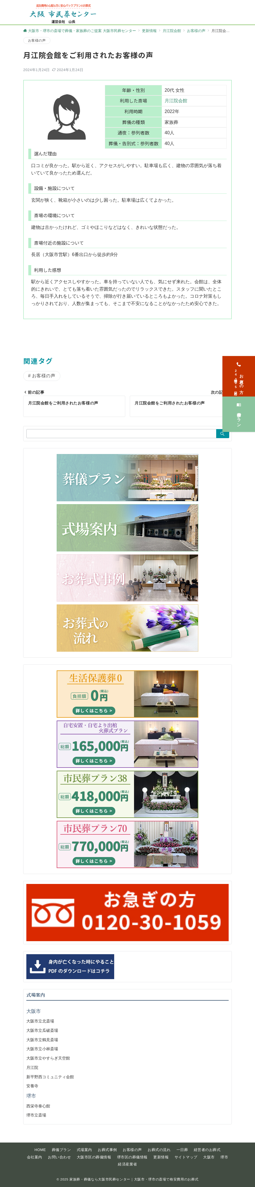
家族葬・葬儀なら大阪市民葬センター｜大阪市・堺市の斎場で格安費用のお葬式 (133, 1179)
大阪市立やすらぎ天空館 (48, 1058)
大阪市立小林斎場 (42, 1049)
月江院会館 (176, 100)
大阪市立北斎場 (40, 1021)
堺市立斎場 (36, 1115)
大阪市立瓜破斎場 (42, 1030)
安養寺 (32, 1086)
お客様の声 (37, 40)
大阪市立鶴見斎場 (42, 1039)
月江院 (32, 1067)
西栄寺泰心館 (38, 1106)
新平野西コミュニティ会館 (50, 1077)
